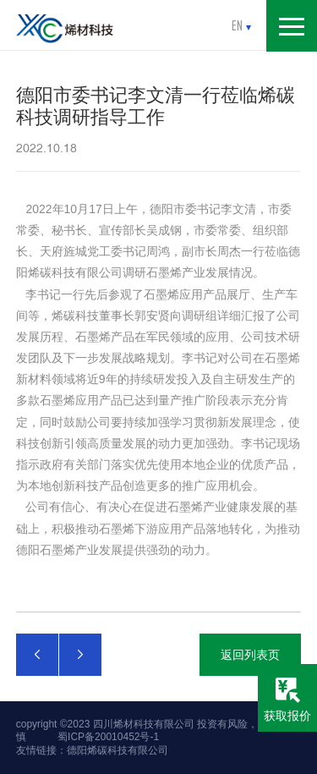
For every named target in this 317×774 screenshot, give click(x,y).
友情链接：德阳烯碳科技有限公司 (92, 750)
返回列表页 (250, 654)
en (241, 25)
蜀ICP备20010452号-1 (108, 737)
